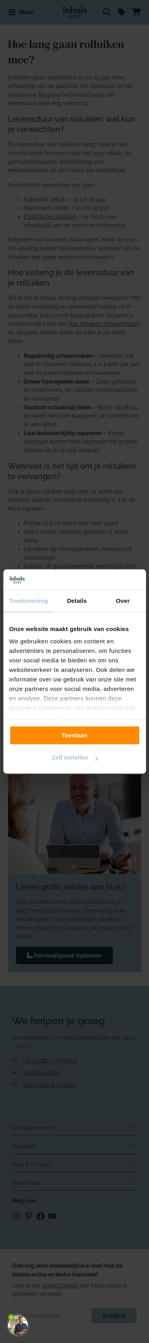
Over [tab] (123, 601)
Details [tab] (77, 601)
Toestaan (74, 735)
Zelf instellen (75, 757)
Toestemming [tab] (28, 601)
